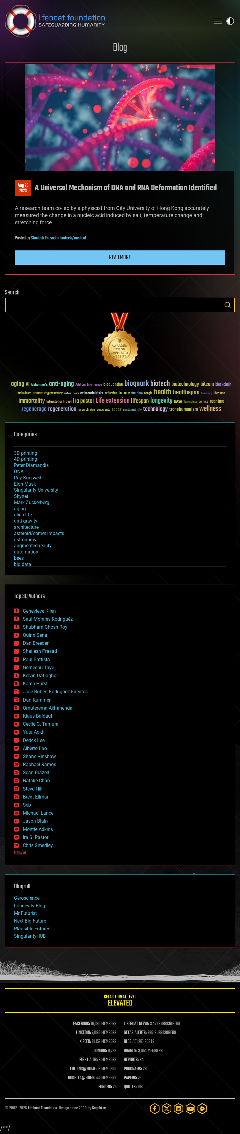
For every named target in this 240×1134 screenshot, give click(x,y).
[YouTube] (190, 1108)
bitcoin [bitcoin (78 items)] (207, 384)
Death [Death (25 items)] (76, 393)
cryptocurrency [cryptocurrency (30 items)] (53, 394)
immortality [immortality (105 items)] (31, 400)
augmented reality (33, 545)
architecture (26, 527)
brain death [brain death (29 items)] (24, 394)
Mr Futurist (25, 913)
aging (20, 509)
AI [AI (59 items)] (27, 385)
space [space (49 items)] (116, 409)
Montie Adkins (38, 829)
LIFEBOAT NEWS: (136, 1024)
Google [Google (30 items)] (148, 394)
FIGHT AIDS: (88, 1060)
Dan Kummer (36, 700)
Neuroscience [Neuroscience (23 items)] (190, 402)
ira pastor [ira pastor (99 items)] (83, 401)
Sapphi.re (99, 1108)
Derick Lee (34, 740)
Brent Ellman (36, 797)
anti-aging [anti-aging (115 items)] (61, 384)
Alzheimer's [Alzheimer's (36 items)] (39, 385)
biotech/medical (73, 238)
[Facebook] (155, 1108)
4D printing (25, 459)
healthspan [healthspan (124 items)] (186, 392)
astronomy (25, 539)
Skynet (21, 496)
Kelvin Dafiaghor (40, 675)
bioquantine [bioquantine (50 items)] (113, 384)
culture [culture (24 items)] (67, 393)
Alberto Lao (35, 748)
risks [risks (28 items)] (92, 410)
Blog (120, 48)
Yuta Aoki (33, 732)
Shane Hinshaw (39, 756)
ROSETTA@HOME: (81, 1078)
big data (22, 564)
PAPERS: (130, 1078)
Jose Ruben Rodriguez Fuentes (55, 691)
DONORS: (100, 1051)
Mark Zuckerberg (31, 502)
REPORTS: (131, 1060)
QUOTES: (130, 1087)
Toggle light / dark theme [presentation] (230, 21)
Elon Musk (25, 484)
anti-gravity (25, 521)
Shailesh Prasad (43, 238)
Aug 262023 (23, 188)
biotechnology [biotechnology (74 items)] (185, 384)
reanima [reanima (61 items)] (217, 401)
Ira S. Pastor (35, 837)
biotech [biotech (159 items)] (160, 384)
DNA (18, 471)
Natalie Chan (36, 780)
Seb (27, 805)
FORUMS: (105, 1087)
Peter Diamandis (31, 465)
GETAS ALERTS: (135, 1033)
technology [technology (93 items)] (155, 409)
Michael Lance (38, 813)
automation (26, 552)
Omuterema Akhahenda (47, 708)
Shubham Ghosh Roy (45, 627)
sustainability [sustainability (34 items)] (132, 410)
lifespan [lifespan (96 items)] (140, 401)
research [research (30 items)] (83, 410)
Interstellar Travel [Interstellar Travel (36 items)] (59, 402)
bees (19, 558)
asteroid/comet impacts (39, 533)
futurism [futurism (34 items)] (137, 394)
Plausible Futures (32, 928)
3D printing (25, 453)
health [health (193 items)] (162, 392)
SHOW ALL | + (23, 853)
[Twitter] (166, 1108)
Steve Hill (32, 789)
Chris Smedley (38, 845)
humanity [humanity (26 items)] (206, 394)
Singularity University (36, 490)
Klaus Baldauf (38, 716)
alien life (23, 514)
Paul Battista (36, 659)
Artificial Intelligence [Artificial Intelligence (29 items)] (88, 385)
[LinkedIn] (178, 1108)
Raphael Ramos (39, 764)
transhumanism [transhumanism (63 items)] (183, 409)
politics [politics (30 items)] (203, 402)
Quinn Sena (35, 635)
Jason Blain (35, 821)
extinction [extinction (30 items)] (111, 394)
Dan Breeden (36, 643)
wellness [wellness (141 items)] (210, 409)
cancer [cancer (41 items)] (38, 393)
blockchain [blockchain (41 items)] (223, 384)
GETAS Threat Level (120, 1001)
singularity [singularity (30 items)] (103, 410)
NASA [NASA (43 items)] (178, 401)
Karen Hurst (35, 683)
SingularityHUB (30, 936)
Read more (120, 257)
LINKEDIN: (83, 1033)
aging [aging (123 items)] (17, 384)
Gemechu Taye (38, 667)
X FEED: (85, 1042)
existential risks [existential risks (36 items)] (91, 393)
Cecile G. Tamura (41, 724)
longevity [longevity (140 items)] (161, 401)
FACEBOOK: (81, 1024)
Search (227, 305)
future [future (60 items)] (124, 393)
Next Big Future (30, 921)
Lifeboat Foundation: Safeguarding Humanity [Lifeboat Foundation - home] (105, 21)
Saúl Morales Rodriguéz (48, 619)
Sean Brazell (36, 772)
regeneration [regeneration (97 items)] (62, 409)
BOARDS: (130, 1051)
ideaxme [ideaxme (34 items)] (219, 394)
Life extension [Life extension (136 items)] (113, 401)
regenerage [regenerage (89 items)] (34, 409)
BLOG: (128, 1042)
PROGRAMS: (133, 1069)
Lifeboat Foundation (42, 1108)
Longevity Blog (29, 906)
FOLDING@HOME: (83, 1069)
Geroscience (27, 898)
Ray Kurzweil (27, 478)
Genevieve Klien (39, 611)
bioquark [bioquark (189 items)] (136, 383)
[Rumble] (202, 1108)
